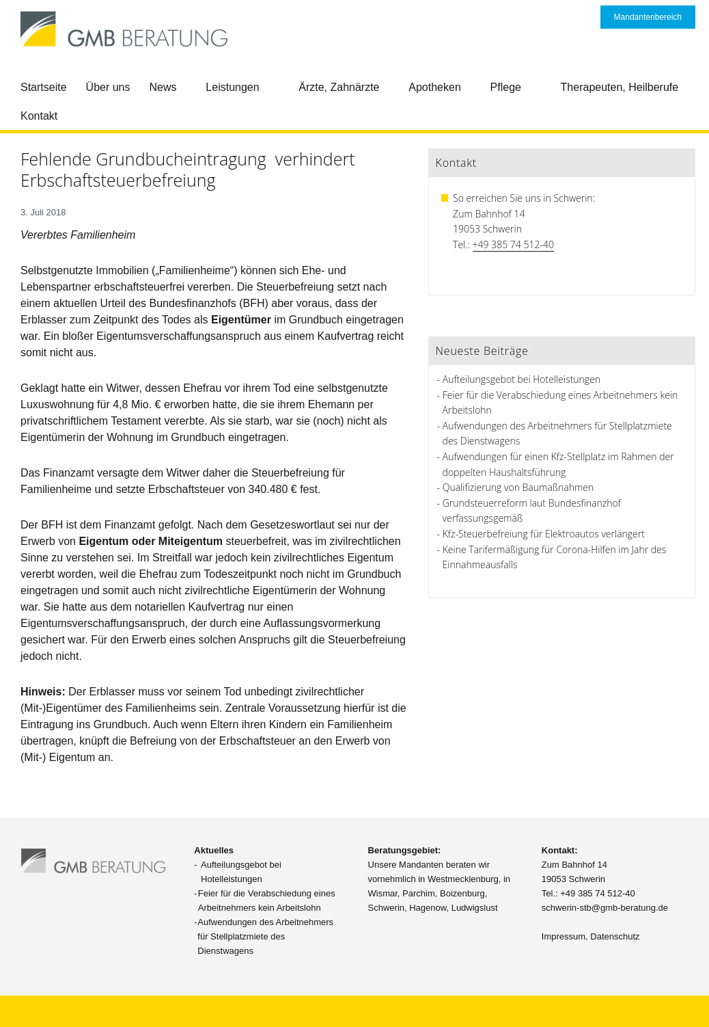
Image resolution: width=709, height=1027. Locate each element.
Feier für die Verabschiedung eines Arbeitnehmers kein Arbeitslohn (266, 900)
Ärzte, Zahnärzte (338, 87)
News (163, 87)
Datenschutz (614, 936)
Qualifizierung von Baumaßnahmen (518, 487)
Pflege (505, 87)
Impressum (563, 936)
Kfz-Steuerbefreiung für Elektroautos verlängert (544, 533)
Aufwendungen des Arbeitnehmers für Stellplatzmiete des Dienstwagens (265, 936)
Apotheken (434, 87)
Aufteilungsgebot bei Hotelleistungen (521, 379)
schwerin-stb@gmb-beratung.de (605, 908)
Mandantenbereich (648, 17)
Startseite (43, 87)
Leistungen (232, 87)
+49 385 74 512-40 (513, 244)
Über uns (108, 87)
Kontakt (38, 116)
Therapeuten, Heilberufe (620, 87)
